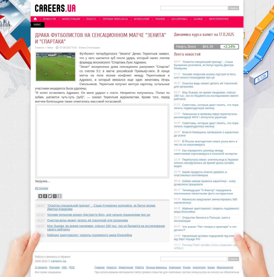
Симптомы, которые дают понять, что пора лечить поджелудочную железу (206, 106)
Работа (91, 18)
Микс (37, 24)
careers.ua (58, 261)
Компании (141, 18)
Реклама (54, 267)
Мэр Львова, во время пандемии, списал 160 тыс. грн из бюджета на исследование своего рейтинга (206, 96)
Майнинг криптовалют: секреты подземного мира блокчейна (89, 235)
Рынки (160, 18)
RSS (72, 267)
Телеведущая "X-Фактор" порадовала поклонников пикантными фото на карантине (203, 192)
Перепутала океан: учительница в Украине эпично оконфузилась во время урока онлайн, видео (206, 163)
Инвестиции (71, 18)
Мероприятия (218, 18)
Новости (49, 18)
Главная (39, 47)
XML (64, 267)
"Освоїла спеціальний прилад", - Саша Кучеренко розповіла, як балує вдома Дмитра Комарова (204, 65)
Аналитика (179, 18)
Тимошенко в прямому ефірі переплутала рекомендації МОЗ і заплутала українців (205, 115)
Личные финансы (115, 18)
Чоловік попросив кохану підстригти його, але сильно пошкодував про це (98, 214)
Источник (41, 188)
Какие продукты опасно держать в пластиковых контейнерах (200, 173)
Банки (198, 18)
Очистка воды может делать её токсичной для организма (87, 220)
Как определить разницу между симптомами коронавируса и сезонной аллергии (205, 152)
